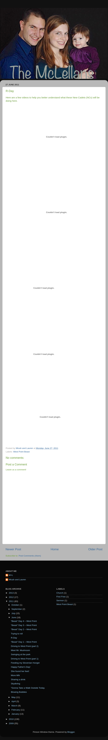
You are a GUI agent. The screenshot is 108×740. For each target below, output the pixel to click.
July (13, 613)
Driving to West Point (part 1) (24, 659)
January (15, 714)
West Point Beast (21, 452)
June (14, 617)
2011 (11, 601)
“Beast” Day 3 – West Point (24, 625)
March (14, 705)
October (15, 605)
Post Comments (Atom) (30, 556)
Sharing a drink (18, 679)
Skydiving (15, 683)
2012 (11, 597)
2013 (11, 593)
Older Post (95, 549)
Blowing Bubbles (19, 692)
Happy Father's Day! (20, 667)
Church (59, 593)
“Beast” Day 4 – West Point (24, 621)
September (17, 609)
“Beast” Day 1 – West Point (24, 642)
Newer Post (13, 549)
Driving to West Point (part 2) (24, 646)
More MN (15, 675)
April (13, 701)
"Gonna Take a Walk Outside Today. (28, 688)
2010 (11, 719)
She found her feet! (20, 671)
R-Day (14, 638)
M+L (11, 575)
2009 (11, 723)
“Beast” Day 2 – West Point (24, 629)
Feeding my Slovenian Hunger (25, 663)
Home (55, 549)
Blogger (71, 732)
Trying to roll (17, 633)
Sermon (60, 600)
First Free (61, 596)
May (13, 697)
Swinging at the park (20, 654)
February (16, 710)
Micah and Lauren (17, 579)
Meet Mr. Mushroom (20, 650)
